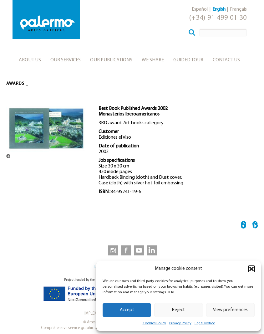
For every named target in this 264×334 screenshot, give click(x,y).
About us (30, 60)
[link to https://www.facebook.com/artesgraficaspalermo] (125, 250)
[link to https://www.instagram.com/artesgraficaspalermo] (112, 250)
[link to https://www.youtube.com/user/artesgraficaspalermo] (139, 250)
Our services (65, 60)
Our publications (111, 60)
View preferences (230, 310)
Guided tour (188, 60)
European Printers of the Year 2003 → (255, 226)
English (218, 9)
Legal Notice (205, 323)
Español (200, 9)
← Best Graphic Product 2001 (243, 226)
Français (238, 9)
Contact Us (226, 60)
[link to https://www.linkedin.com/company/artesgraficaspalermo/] (152, 250)
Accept (127, 310)
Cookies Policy (154, 323)
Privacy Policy (180, 323)
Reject (178, 310)
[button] (251, 269)
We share (153, 60)
